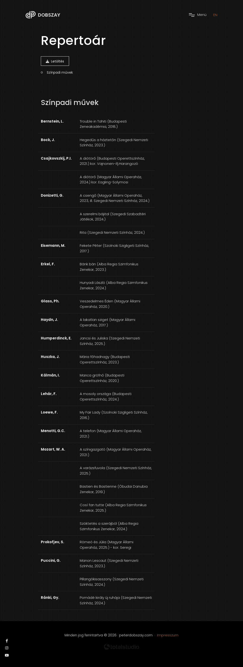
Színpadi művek (60, 72)
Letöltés (55, 61)
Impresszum (167, 635)
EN (215, 14)
